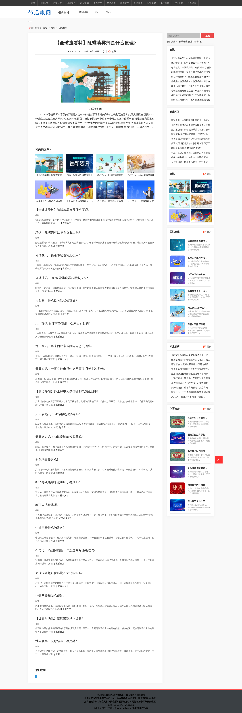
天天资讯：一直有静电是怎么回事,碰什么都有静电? (70, 368)
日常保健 (151, 3)
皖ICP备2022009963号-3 (105, 708)
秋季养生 (124, 3)
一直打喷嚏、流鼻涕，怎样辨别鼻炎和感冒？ (190, 153)
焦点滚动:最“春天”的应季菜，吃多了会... (190, 360)
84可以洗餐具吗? (46, 505)
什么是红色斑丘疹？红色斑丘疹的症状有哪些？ (190, 82)
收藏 (114, 51)
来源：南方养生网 (91, 51)
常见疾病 (84, 3)
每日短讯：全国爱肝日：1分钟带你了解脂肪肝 (191, 68)
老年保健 (165, 3)
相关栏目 (63, 12)
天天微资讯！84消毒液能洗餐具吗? (59, 436)
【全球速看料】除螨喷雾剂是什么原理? (62, 210)
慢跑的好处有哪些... (197, 435)
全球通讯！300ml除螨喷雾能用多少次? (61, 278)
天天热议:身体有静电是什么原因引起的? (62, 323)
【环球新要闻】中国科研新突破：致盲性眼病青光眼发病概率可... (190, 59)
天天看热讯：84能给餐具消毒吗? (57, 414)
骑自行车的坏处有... (197, 485)
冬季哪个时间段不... (197, 451)
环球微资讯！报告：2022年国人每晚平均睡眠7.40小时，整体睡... (190, 63)
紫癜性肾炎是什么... (197, 291)
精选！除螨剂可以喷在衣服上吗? (57, 232)
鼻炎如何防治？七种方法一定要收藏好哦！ (189, 158)
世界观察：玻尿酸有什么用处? (56, 641)
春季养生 (98, 3)
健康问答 (83, 12)
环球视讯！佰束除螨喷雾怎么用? (57, 255)
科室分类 (57, 3)
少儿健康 (192, 3)
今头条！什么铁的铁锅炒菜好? (56, 300)
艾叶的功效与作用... (197, 258)
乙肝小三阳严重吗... (197, 324)
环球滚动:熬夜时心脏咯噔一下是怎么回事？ (190, 135)
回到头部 (219, 459)
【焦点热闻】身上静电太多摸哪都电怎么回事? (66, 391)
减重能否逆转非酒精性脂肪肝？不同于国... (189, 374)
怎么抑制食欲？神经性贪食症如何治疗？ (190, 77)
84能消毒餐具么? (46, 459)
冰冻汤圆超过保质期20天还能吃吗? (59, 573)
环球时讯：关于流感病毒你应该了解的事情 (190, 393)
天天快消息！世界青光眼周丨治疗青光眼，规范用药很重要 (189, 162)
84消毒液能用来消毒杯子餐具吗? (57, 482)
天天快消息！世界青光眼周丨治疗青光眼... (189, 388)
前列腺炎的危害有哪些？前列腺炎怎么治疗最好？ (190, 96)
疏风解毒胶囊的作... (197, 241)
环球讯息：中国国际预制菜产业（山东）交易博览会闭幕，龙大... (190, 121)
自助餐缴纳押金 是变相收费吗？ (186, 148)
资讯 (96, 12)
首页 (33, 3)
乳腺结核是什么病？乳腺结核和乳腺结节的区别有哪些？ (190, 73)
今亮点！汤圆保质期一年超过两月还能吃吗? (65, 550)
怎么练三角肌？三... (197, 501)
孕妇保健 (178, 3)
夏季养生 (111, 3)
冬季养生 (138, 3)
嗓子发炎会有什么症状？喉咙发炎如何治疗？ (190, 91)
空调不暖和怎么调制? (50, 595)
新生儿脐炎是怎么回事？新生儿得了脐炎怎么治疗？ (190, 86)
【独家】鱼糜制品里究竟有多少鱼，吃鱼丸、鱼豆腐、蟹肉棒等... (190, 125)
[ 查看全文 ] (66, 223)
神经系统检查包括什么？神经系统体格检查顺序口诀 (190, 100)
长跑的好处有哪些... (197, 418)
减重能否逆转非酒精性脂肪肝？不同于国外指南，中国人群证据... (190, 144)
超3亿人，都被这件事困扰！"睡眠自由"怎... (188, 397)
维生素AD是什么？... (198, 308)
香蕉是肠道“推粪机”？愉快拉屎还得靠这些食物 (190, 139)
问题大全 (71, 3)
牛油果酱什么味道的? (50, 527)
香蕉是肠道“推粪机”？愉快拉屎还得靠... (190, 369)
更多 (209, 174)
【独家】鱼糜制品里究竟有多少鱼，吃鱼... (189, 356)
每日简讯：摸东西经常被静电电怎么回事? (63, 346)
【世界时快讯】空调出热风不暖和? (59, 618)
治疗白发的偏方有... (197, 274)
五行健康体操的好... (197, 468)
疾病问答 (44, 3)
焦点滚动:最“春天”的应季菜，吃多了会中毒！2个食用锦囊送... (190, 130)
